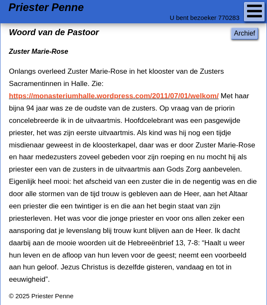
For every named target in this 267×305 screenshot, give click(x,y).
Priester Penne (46, 7)
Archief (244, 33)
